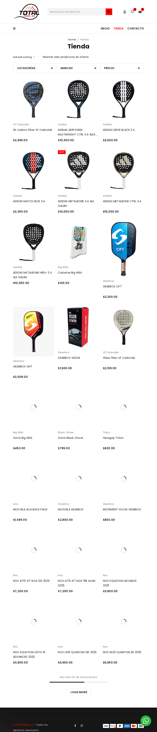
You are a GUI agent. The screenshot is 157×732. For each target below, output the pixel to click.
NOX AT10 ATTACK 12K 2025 (31, 581)
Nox (15, 575)
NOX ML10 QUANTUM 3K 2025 (122, 652)
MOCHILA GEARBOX (71, 509)
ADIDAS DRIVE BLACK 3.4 (119, 130)
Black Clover (66, 432)
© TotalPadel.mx (23, 724)
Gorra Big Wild (22, 438)
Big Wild (63, 267)
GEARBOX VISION (69, 358)
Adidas (62, 124)
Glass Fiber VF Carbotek (119, 358)
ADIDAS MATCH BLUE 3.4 (29, 201)
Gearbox (108, 281)
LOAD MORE (79, 692)
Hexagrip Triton (113, 438)
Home (72, 39)
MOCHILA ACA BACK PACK (30, 509)
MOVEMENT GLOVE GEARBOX (122, 509)
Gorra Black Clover (70, 438)
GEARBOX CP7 (112, 286)
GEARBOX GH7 (22, 366)
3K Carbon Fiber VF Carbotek (32, 130)
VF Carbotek (21, 124)
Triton (106, 432)
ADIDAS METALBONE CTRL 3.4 (122, 201)
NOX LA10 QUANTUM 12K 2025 (77, 652)
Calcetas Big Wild (70, 273)
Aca (15, 504)
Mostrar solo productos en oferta (66, 57)
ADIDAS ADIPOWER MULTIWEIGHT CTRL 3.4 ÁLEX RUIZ (76, 134)
